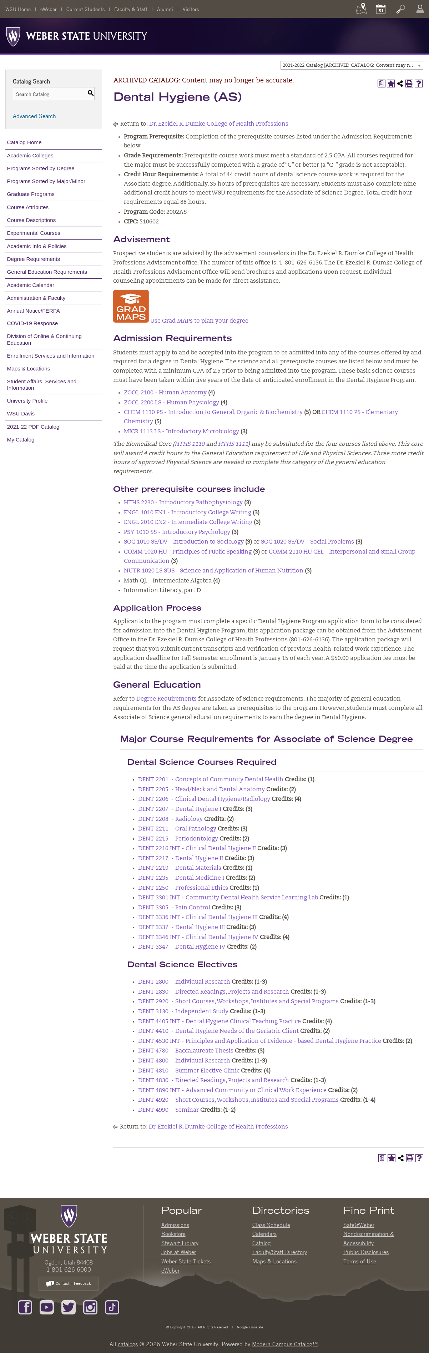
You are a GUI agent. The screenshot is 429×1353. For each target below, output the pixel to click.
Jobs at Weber (178, 1252)
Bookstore (173, 1233)
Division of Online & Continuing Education (44, 339)
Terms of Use (359, 1261)
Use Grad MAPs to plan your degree (180, 321)
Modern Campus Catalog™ (285, 1344)
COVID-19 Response (32, 323)
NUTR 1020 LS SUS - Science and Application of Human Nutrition (213, 571)
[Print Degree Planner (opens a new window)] (381, 83)
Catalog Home (24, 142)
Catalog (261, 1243)
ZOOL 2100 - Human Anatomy (165, 393)
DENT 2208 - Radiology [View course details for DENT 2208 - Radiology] (170, 819)
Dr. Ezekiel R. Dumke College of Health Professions (218, 124)
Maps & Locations (28, 368)
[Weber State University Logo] (76, 35)
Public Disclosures (366, 1252)
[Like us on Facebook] (25, 1307)
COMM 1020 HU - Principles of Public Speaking (188, 552)
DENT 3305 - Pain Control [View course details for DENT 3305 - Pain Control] (174, 908)
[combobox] (352, 65)
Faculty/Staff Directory (279, 1252)
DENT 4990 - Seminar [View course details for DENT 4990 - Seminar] (168, 1110)
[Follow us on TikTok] (112, 1307)
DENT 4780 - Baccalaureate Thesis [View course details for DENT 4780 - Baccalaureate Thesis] (185, 1051)
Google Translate (249, 1326)
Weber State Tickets (186, 1261)
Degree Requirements (33, 259)
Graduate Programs (31, 194)
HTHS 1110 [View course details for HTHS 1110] (190, 444)
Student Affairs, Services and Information (42, 384)
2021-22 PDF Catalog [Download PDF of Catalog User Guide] (33, 427)
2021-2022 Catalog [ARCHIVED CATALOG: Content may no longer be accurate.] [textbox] (353, 65)
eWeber (48, 9)
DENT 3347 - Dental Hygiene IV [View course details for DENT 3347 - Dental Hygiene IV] (182, 947)
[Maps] (361, 9)
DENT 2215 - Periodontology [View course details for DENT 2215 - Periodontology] (178, 839)
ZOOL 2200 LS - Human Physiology (171, 403)
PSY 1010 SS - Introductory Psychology (177, 532)
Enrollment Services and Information (51, 356)
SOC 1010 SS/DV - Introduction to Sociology (184, 542)
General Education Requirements (47, 272)
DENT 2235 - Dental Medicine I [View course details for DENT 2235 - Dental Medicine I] (181, 878)
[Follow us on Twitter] (68, 1307)
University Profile (27, 401)
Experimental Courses (33, 233)
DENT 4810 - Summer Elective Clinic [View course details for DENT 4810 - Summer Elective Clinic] (188, 1071)
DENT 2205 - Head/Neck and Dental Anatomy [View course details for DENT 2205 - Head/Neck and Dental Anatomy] (201, 790)
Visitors (191, 9)
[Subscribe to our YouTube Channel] (47, 1307)
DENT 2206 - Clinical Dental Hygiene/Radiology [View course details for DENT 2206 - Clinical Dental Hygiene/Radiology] (204, 799)
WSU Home (18, 9)
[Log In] (420, 9)
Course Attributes (28, 207)
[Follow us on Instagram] (90, 1307)
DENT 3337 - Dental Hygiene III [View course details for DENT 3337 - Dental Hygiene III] (181, 927)
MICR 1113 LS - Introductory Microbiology (181, 432)
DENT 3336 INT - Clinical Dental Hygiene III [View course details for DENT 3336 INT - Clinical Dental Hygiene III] (198, 917)
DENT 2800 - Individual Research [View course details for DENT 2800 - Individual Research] (184, 982)
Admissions (175, 1224)
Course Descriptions (31, 220)
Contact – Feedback (68, 1284)
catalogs (128, 1344)
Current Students (85, 9)
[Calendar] (381, 9)
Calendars (264, 1233)
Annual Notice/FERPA (33, 311)
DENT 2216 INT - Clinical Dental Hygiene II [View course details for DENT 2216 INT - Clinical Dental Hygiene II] (197, 849)
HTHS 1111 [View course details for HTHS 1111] (233, 444)
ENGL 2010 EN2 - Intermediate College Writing (188, 522)
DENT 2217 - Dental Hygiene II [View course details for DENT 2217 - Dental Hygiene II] (180, 859)
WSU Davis (21, 413)
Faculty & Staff (130, 9)
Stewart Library (179, 1243)
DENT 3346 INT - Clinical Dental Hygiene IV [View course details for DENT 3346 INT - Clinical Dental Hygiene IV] (198, 937)
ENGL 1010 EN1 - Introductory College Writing (187, 513)
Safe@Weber (358, 1224)
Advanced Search (34, 116)
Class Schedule (271, 1224)
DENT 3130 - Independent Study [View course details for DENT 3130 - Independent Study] (183, 1012)
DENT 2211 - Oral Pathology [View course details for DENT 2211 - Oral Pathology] (177, 829)
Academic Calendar (31, 285)
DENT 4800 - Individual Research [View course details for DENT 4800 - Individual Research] (184, 1061)
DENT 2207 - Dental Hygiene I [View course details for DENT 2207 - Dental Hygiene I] (179, 809)
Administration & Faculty (36, 298)
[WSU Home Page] (68, 1228)
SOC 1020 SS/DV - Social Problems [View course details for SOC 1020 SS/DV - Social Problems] (307, 542)
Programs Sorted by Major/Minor (46, 181)
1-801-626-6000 (68, 1269)
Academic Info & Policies (37, 246)
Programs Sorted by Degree (41, 168)
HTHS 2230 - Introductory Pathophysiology (183, 503)
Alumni (165, 9)
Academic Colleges (30, 155)
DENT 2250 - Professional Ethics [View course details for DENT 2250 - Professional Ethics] (183, 888)
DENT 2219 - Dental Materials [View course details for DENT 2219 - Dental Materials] (179, 868)
